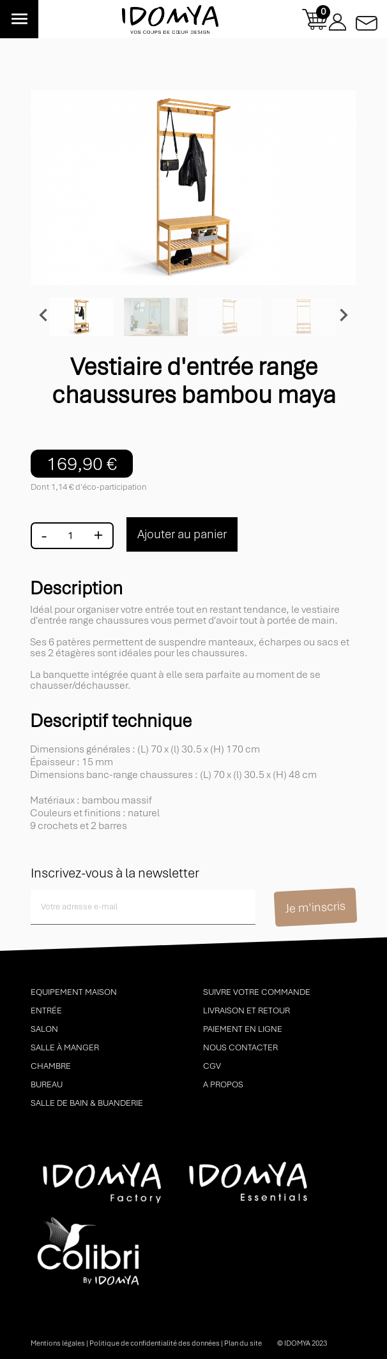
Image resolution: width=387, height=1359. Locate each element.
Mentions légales (58, 1343)
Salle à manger (65, 1047)
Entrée (46, 1010)
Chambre (51, 1066)
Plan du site (243, 1343)
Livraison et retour (246, 1010)
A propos (223, 1084)
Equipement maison (74, 992)
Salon (44, 1029)
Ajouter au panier (182, 534)
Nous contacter (240, 1047)
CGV (212, 1066)
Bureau (47, 1084)
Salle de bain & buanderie (87, 1103)
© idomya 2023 (302, 1343)
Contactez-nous (366, 19)
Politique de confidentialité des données (154, 1343)
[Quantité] (70, 535)
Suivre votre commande (256, 992)
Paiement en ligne (242, 1029)
